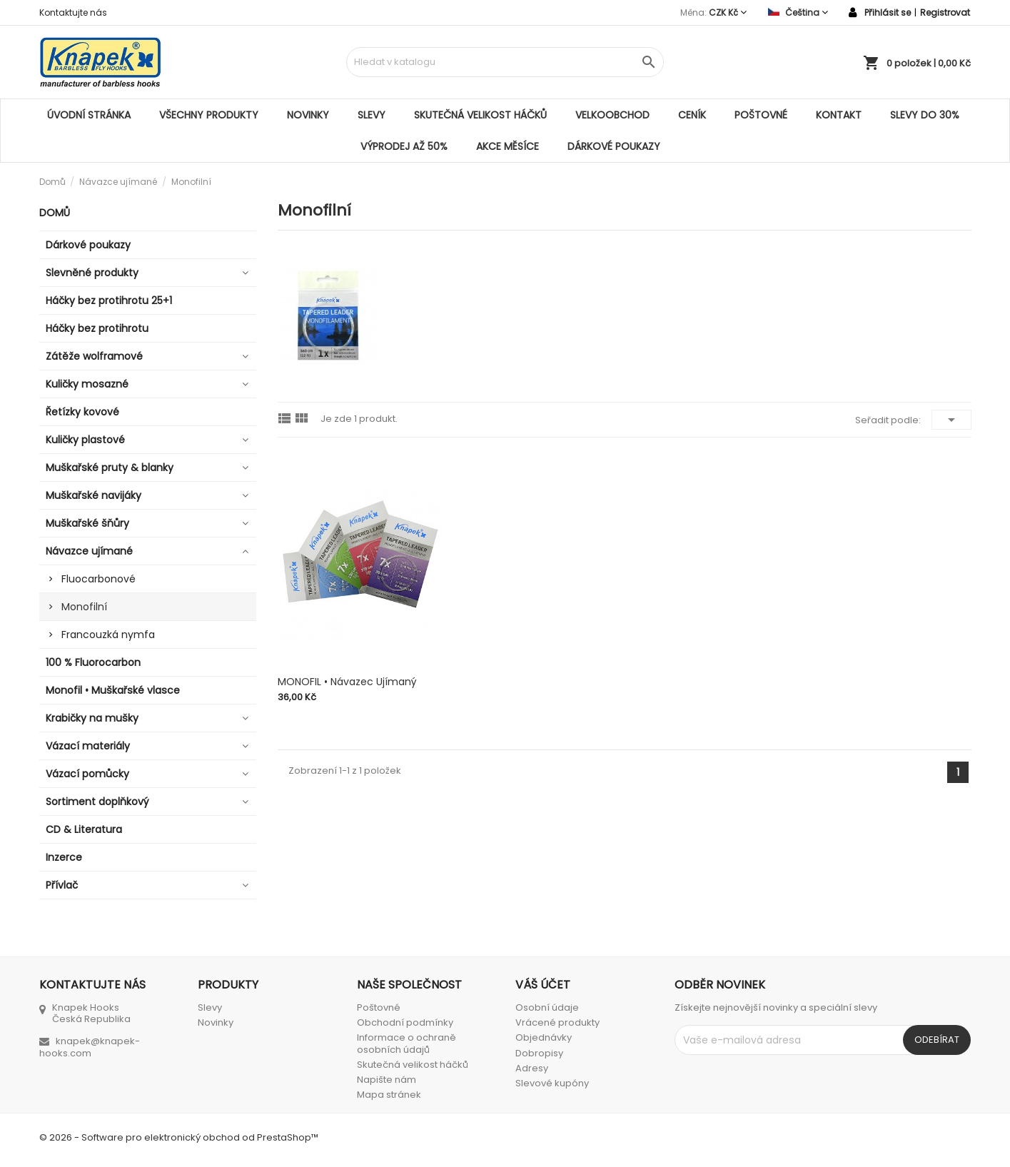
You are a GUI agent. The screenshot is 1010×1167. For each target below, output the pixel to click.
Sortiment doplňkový (97, 801)
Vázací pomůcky (87, 774)
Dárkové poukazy (613, 146)
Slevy (371, 115)
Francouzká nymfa (108, 634)
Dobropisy (539, 1053)
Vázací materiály (88, 746)
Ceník (692, 115)
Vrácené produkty (557, 1022)
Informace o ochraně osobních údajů (406, 1043)
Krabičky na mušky (92, 718)
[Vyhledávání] (505, 62)
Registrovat (945, 12)
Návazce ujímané (89, 551)
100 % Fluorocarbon (93, 662)
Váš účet (542, 984)
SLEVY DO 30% (924, 115)
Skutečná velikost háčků (480, 115)
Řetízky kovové (82, 412)
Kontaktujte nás (73, 12)
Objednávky (543, 1037)
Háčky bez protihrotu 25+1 (109, 300)
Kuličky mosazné (87, 384)
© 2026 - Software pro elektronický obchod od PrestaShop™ (178, 1137)
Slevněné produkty (92, 273)
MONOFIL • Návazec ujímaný (347, 682)
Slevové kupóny (552, 1083)
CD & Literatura (84, 829)
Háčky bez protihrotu (97, 328)
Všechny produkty (208, 115)
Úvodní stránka (89, 115)
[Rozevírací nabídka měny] (728, 12)
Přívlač (62, 885)
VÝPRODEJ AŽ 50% (404, 146)
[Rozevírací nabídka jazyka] (798, 12)
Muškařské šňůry (87, 523)
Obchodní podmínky (405, 1022)
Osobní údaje (547, 1007)
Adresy (531, 1068)
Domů (54, 213)
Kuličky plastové (85, 440)
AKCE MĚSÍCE (507, 146)
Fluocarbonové (98, 579)
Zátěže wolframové (94, 356)
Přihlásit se (887, 12)
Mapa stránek (389, 1094)
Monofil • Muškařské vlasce (113, 690)
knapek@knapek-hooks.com (89, 1047)
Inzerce (64, 857)
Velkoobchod (612, 115)
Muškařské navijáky (93, 495)
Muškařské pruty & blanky (109, 467)
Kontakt (839, 115)
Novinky (308, 115)
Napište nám (386, 1079)
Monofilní (84, 607)
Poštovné (760, 115)
